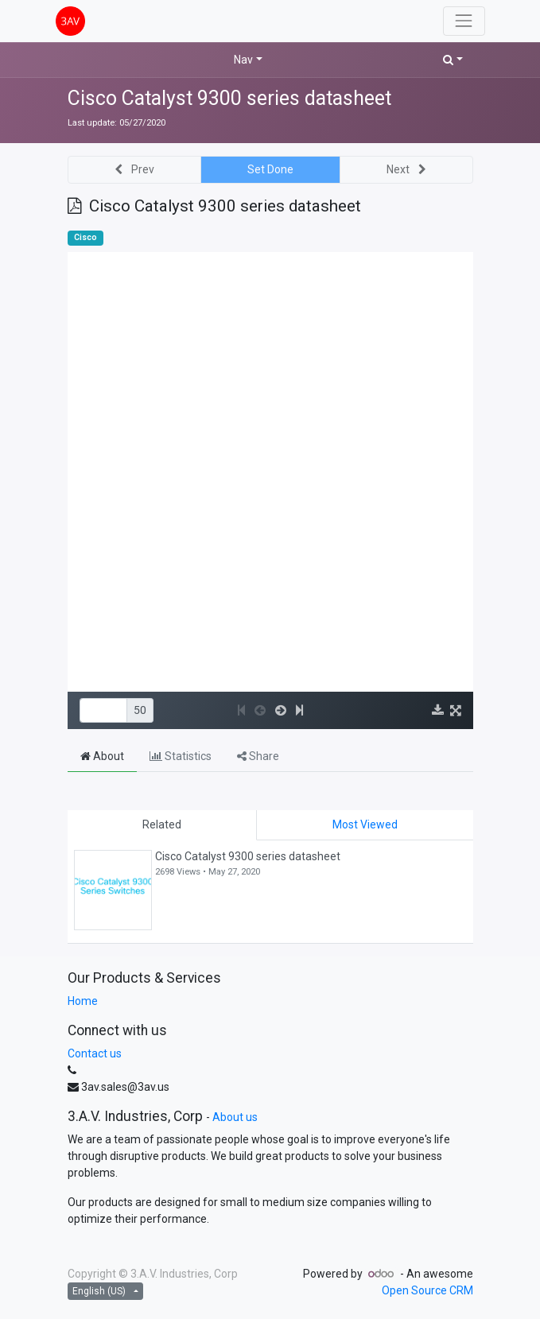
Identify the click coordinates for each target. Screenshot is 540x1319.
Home (83, 1001)
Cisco (85, 237)
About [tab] (102, 756)
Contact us (95, 1053)
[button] (453, 60)
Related (161, 824)
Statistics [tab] (181, 756)
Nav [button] (243, 59)
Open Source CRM (427, 1290)
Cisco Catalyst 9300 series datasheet (229, 98)
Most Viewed (365, 824)
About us (235, 1117)
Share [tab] (258, 756)
